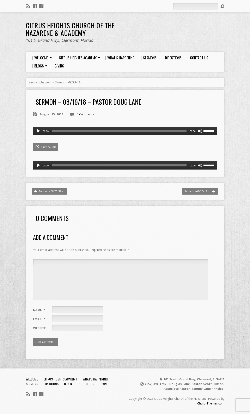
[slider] (119, 131)
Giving (104, 383)
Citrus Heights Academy (60, 379)
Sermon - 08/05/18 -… (49, 191)
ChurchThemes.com (210, 403)
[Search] (195, 6)
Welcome (32, 379)
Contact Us (72, 383)
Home (33, 82)
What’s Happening (95, 379)
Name (39, 310)
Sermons (46, 82)
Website (39, 328)
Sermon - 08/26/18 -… (199, 191)
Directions (51, 383)
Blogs (90, 383)
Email (39, 319)
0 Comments (85, 114)
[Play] (38, 131)
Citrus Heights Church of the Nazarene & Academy (70, 29)
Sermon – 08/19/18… (69, 82)
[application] (125, 131)
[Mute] (200, 131)
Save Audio (46, 147)
